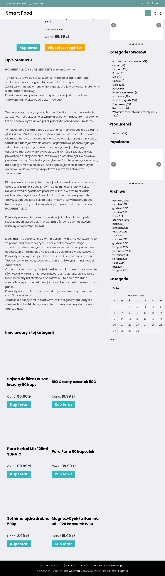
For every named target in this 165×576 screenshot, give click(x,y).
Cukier (118, 65)
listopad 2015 (120, 247)
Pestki (118, 88)
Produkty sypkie (124, 100)
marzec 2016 (119, 231)
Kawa (118, 73)
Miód (117, 77)
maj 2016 (117, 224)
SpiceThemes (120, 570)
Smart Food (19, 13)
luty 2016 (117, 235)
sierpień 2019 (119, 204)
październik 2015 (121, 251)
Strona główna (50, 565)
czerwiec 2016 (120, 220)
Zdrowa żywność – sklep (107, 565)
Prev (113, 25)
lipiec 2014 (118, 263)
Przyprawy (121, 104)
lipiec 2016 (118, 216)
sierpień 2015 (120, 259)
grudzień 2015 (120, 243)
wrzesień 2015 (120, 255)
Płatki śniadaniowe (125, 92)
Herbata (119, 69)
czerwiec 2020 (121, 200)
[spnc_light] (161, 13)
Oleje (118, 85)
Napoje (118, 81)
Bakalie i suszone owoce (129, 61)
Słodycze (120, 108)
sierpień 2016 (120, 212)
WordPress (74, 570)
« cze (113, 339)
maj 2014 (117, 266)
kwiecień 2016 (120, 228)
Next (158, 25)
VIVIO (119, 133)
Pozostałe (121, 96)
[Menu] (148, 13)
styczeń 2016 (120, 239)
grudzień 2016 (120, 208)
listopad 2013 (120, 270)
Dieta (115, 288)
